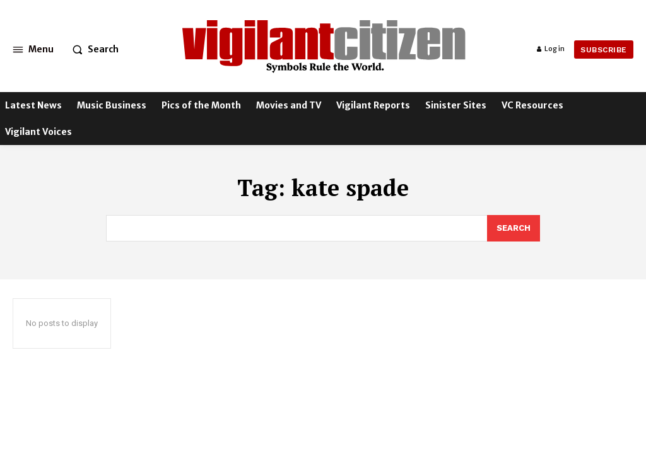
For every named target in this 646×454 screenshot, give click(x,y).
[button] (92, 49)
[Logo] (324, 43)
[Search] (513, 228)
